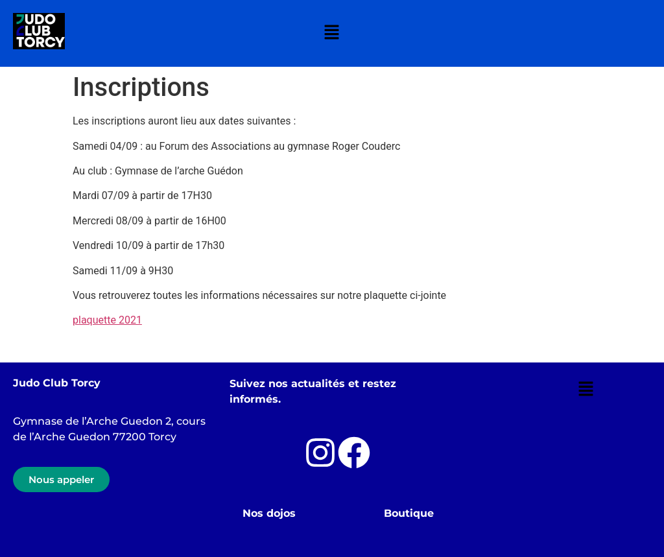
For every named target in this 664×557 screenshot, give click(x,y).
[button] (332, 33)
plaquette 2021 (107, 320)
